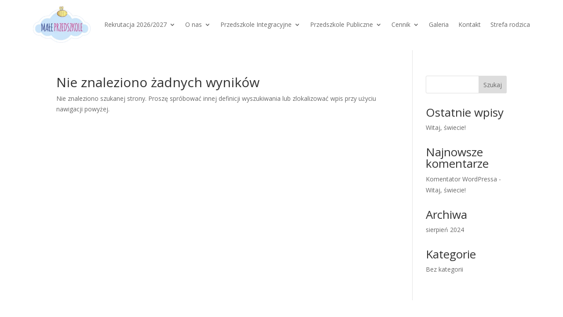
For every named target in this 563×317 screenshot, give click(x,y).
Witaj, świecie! (446, 127)
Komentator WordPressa (461, 179)
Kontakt (469, 24)
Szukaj (492, 85)
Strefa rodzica (510, 24)
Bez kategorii (444, 269)
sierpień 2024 (445, 229)
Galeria (439, 24)
